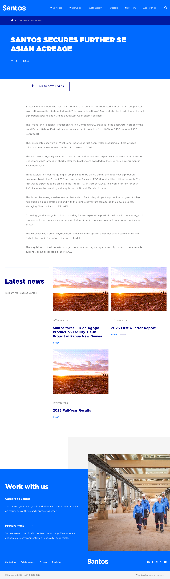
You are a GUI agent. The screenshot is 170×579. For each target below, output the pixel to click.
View (56, 342)
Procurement (14, 525)
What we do (76, 8)
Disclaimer (57, 562)
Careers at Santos (17, 498)
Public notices (28, 562)
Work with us (150, 8)
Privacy (43, 562)
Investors (114, 8)
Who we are (57, 8)
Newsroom (131, 8)
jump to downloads (47, 86)
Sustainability (96, 8)
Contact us (10, 562)
